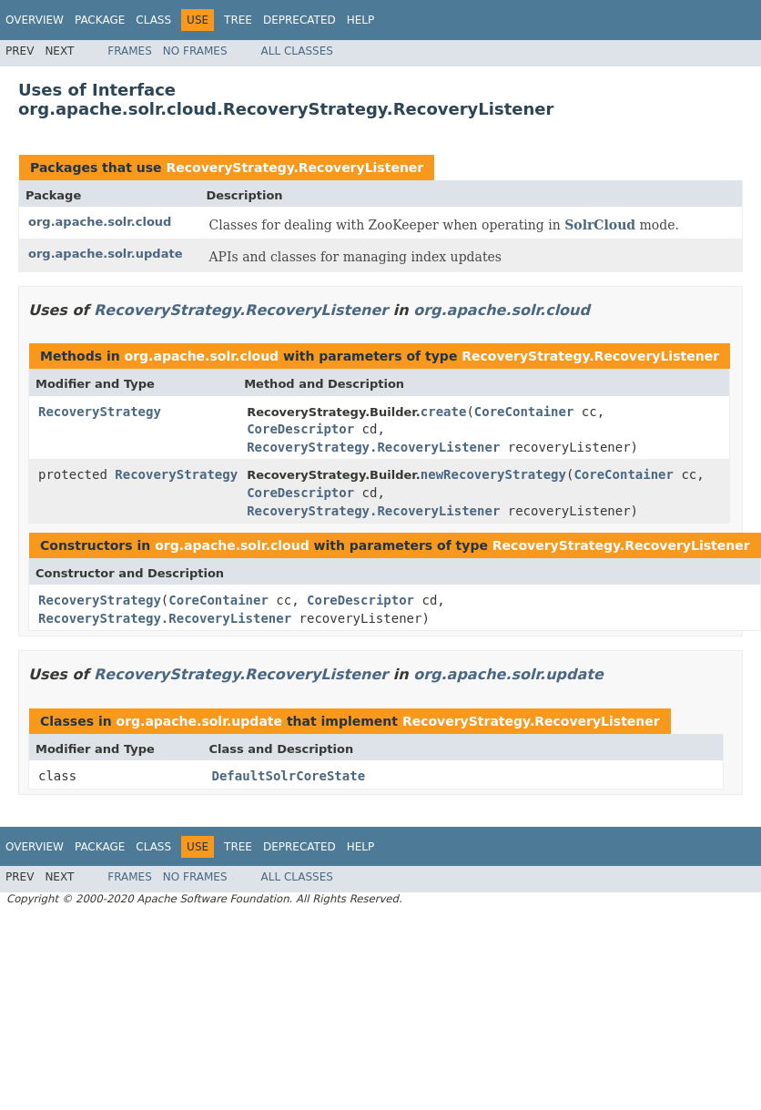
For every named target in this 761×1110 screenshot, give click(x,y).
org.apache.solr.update (105, 253)
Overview (34, 20)
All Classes (297, 51)
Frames (129, 51)
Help (361, 20)
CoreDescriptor (300, 429)
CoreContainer (524, 411)
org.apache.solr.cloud (99, 222)
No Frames (195, 51)
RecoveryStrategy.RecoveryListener (294, 167)
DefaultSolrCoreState (289, 776)
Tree (238, 20)
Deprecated (299, 20)
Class (153, 20)
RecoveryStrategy (99, 411)
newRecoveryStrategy (493, 474)
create (444, 411)
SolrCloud (599, 225)
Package (100, 20)
